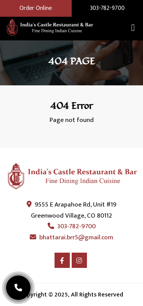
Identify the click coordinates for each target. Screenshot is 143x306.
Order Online (35, 8)
